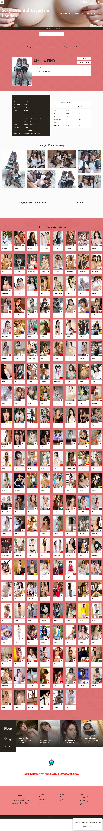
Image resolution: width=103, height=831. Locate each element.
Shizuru (94, 654)
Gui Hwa (82, 295)
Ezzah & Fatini (56, 296)
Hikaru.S (4, 248)
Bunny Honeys (56, 501)
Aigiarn (94, 363)
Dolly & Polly (58, 387)
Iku (67, 676)
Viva (93, 524)
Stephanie (95, 611)
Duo (70, 13)
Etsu (16, 409)
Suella (55, 633)
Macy (81, 409)
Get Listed (85, 13)
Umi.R (55, 454)
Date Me (84, 58)
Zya (93, 430)
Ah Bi (4, 454)
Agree (84, 826)
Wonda (30, 676)
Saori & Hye (6, 524)
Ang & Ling (70, 271)
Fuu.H (68, 454)
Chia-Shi (17, 589)
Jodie (42, 340)
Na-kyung (5, 698)
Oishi (68, 698)
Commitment (20, 807)
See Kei (56, 524)
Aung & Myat (83, 454)
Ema (29, 654)
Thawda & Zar (44, 272)
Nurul (81, 477)
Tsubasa (30, 454)
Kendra (81, 589)
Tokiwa (56, 654)
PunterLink (51, 777)
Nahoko (17, 654)
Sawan (43, 524)
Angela (69, 589)
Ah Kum (30, 430)
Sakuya (81, 501)
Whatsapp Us (65, 812)
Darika (81, 318)
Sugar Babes (6, 567)
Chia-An (56, 589)
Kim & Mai (70, 248)
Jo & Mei (18, 271)
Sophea (4, 501)
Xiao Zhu (56, 477)
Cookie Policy (42, 814)
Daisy (68, 387)
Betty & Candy (30, 272)
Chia (3, 318)
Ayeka (43, 719)
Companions (63, 13)
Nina (29, 633)
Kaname (56, 611)
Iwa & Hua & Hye (32, 364)
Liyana (81, 633)
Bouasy (56, 363)
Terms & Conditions (44, 809)
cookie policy (88, 824)
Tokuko (69, 567)
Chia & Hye (5, 295)
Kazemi (30, 387)
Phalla (81, 387)
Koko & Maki (19, 567)
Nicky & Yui (96, 589)
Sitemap (41, 817)
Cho (29, 318)
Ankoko (43, 589)
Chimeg (17, 524)
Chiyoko (43, 654)
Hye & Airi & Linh (45, 249)
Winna (30, 340)
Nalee (68, 633)
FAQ (100, 13)
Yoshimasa (70, 430)
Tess (42, 409)
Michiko (43, 676)
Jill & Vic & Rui (82, 341)
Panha (56, 698)
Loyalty (93, 13)
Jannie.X (56, 430)
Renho (56, 409)
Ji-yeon (94, 387)
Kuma (81, 654)
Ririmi (55, 318)
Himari (30, 567)
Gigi (93, 676)
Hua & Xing (44, 611)
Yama (4, 654)
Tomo (81, 567)
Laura (94, 698)
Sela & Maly (83, 524)
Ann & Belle (83, 271)
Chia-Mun (5, 363)
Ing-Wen (17, 340)
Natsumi (82, 698)
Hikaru (69, 363)
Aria (42, 363)
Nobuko (17, 546)
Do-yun (81, 248)
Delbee (69, 611)
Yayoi (55, 676)
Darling (43, 477)
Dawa (17, 477)
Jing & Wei (5, 340)
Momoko (69, 654)
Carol (29, 409)
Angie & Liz (57, 271)
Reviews (77, 13)
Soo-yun (81, 546)
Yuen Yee (43, 633)
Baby (93, 633)
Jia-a (16, 633)
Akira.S (56, 719)
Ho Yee (81, 676)
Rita (68, 501)
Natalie (43, 546)
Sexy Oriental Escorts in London (26, 13)
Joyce (4, 387)
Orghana (18, 501)
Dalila (94, 501)
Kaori (16, 611)
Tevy (42, 567)
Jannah (4, 430)
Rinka (4, 676)
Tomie (30, 524)
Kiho (16, 363)
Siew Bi (30, 546)
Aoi (16, 676)
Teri (93, 477)
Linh (3, 611)
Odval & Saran (17, 431)
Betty (17, 387)
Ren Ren (56, 546)
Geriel (42, 501)
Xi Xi (3, 633)
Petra (17, 698)
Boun (3, 719)
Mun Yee (30, 698)
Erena (4, 271)
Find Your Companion (45, 34)
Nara (3, 409)
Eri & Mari (82, 363)
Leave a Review (84, 62)
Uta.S (68, 295)
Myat (4, 477)
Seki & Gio (70, 524)
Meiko (17, 719)
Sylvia (17, 248)
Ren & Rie (18, 295)
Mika (42, 454)
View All (8, 759)
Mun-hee (56, 248)
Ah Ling (30, 295)
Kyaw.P (17, 318)
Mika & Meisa (17, 454)
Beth (68, 719)
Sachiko (43, 698)
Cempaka (44, 387)
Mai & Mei (44, 430)
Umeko (4, 546)
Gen (55, 340)
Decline (90, 826)
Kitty (29, 477)
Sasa (68, 546)
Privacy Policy (42, 812)
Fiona (68, 340)
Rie (68, 318)
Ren (3, 589)
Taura (94, 454)
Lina (80, 611)
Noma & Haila (69, 478)
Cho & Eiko (95, 271)
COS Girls (31, 611)
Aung (94, 340)
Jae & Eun (70, 409)
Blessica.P (95, 409)
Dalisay (94, 248)
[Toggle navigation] (57, 13)
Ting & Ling (57, 567)
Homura (94, 567)
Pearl (29, 501)
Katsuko (30, 248)
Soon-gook (95, 546)
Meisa (81, 430)
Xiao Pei (30, 719)
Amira (30, 589)
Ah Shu (94, 318)
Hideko (94, 295)
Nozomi (43, 318)
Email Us (64, 809)
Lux (42, 295)
